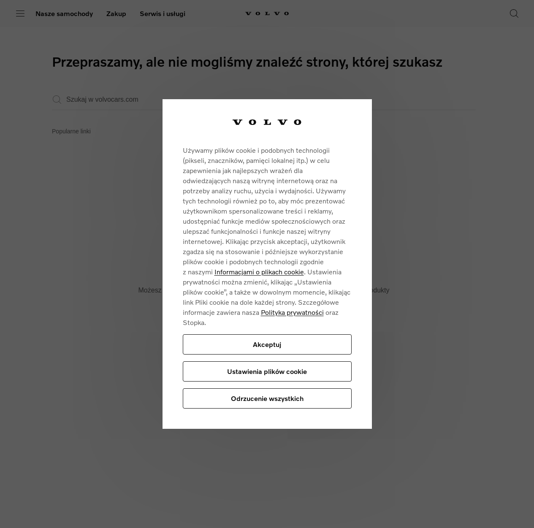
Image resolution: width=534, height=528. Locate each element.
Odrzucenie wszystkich (267, 398)
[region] (267, 264)
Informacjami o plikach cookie (259, 272)
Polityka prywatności (292, 312)
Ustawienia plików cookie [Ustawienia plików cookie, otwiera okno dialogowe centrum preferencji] (267, 371)
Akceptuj (267, 344)
